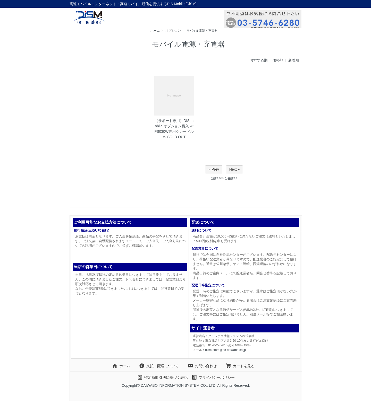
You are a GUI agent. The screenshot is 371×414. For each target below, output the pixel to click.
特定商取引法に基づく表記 (162, 377)
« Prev (213, 169)
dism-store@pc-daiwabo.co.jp (225, 350)
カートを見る (240, 366)
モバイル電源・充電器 (202, 30)
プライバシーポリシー (213, 377)
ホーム (155, 30)
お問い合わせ (202, 366)
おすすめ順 (259, 60)
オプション (173, 30)
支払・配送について (159, 366)
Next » (234, 169)
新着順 (293, 60)
